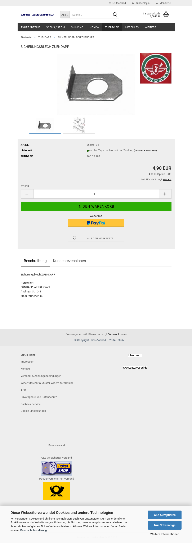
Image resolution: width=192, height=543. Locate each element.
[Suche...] (65, 14)
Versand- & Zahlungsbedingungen (41, 375)
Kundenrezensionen (69, 261)
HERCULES (132, 27)
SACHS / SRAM (55, 27)
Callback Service (31, 404)
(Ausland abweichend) (145, 150)
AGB (23, 390)
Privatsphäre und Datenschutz (39, 397)
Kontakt (25, 368)
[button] (117, 3)
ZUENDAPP (112, 27)
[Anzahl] (96, 194)
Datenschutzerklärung (33, 530)
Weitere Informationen (164, 534)
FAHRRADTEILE (30, 27)
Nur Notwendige (164, 525)
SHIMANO (77, 27)
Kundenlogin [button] (140, 3)
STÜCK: (25, 186)
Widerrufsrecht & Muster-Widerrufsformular (47, 383)
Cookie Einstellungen (33, 410)
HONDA (94, 27)
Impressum (27, 361)
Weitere (150, 27)
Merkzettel (163, 3)
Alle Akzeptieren (165, 515)
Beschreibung (35, 261)
